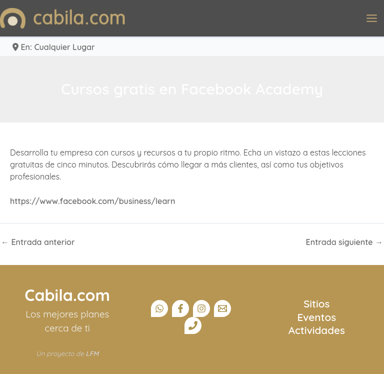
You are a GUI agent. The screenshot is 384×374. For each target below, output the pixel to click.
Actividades (316, 330)
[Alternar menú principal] (372, 18)
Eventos (317, 317)
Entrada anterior (38, 242)
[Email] (222, 308)
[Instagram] (201, 308)
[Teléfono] (193, 325)
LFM (92, 354)
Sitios (317, 303)
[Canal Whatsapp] (159, 308)
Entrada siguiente (344, 242)
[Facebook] (180, 308)
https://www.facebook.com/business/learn (93, 201)
